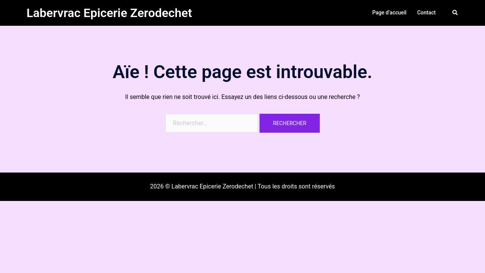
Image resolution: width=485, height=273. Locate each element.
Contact (426, 12)
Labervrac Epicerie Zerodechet (109, 13)
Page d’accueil (389, 12)
